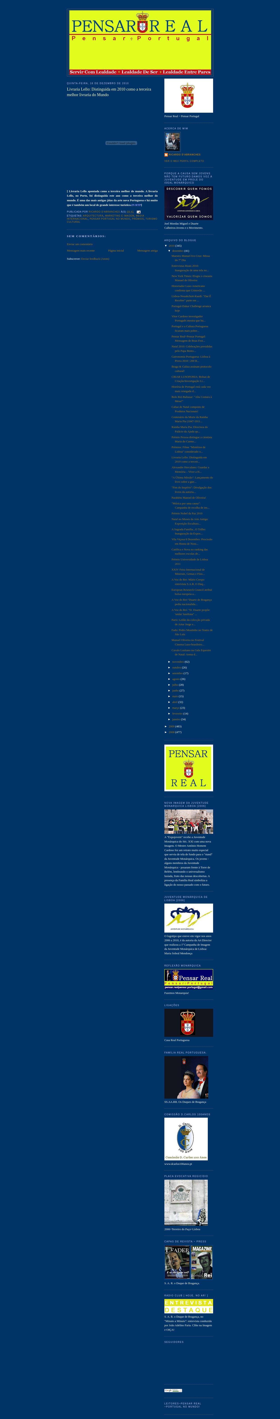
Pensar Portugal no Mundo (110, 219)
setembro (178, 673)
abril (175, 702)
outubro (177, 667)
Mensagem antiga (147, 250)
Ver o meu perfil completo (184, 161)
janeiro (176, 719)
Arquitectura (93, 216)
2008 (172, 732)
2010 (172, 245)
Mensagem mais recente (81, 250)
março (176, 707)
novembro (178, 661)
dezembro (178, 250)
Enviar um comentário (80, 244)
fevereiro (177, 713)
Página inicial (116, 250)
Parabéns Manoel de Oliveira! (188, 497)
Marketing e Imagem (119, 216)
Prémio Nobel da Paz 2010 (186, 513)
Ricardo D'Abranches (185, 154)
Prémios (138, 219)
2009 (172, 726)
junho (176, 690)
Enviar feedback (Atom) (95, 258)
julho (175, 684)
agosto (176, 679)
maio (175, 696)
